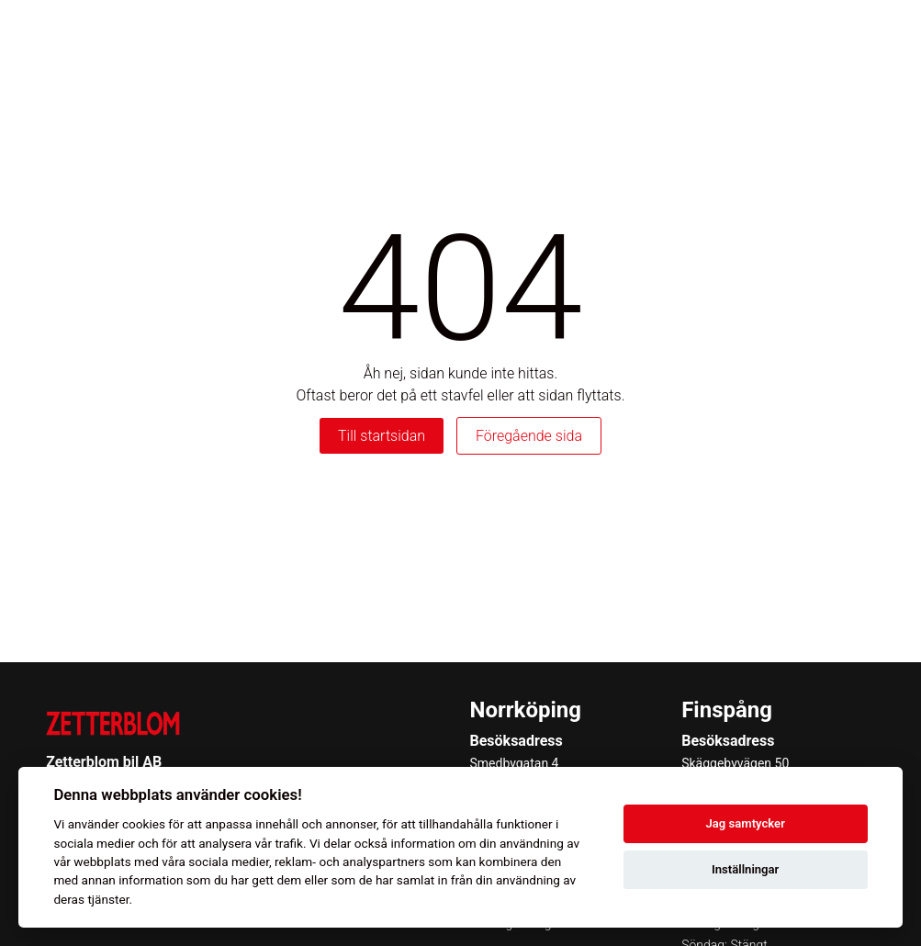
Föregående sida (529, 436)
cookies (143, 823)
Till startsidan (381, 436)
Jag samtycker (744, 823)
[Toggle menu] (879, 37)
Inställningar (745, 869)
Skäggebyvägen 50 (735, 763)
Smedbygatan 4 (514, 763)
